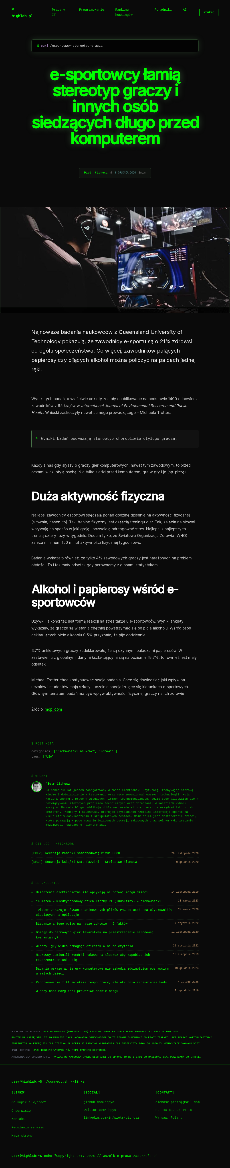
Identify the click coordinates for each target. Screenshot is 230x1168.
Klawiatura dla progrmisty (118, 1043)
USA (49, 757)
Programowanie (91, 10)
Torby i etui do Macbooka (142, 1057)
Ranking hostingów (124, 12)
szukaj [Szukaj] (209, 12)
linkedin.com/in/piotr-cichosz (111, 1118)
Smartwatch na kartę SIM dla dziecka (39, 1043)
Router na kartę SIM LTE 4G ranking (38, 1037)
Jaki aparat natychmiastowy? (191, 1037)
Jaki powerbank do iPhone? (182, 1057)
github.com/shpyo (98, 1102)
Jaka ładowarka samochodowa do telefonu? (96, 1037)
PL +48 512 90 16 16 (173, 1110)
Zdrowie (107, 751)
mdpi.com (53, 709)
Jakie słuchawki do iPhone (102, 1057)
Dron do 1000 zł (150, 1043)
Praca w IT (58, 12)
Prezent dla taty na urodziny (157, 1031)
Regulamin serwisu (28, 1128)
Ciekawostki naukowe (75, 751)
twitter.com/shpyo (99, 1110)
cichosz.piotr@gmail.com (177, 1102)
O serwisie (21, 1111)
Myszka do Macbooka (67, 1057)
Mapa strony (22, 1136)
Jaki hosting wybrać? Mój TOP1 (55, 1050)
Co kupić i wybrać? (29, 1102)
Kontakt (18, 1119)
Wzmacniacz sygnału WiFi (182, 1043)
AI (185, 10)
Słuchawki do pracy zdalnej (148, 1037)
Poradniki (163, 10)
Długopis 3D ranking (82, 1043)
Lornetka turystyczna (118, 1031)
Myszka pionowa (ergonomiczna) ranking (72, 1031)
